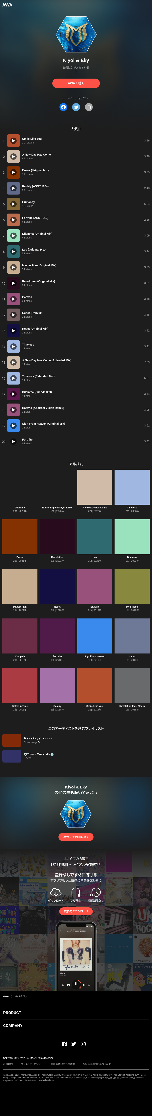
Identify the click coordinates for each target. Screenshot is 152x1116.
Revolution (57, 557)
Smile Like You (94, 706)
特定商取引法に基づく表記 (97, 1064)
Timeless (132, 507)
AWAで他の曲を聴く (76, 837)
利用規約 (8, 1064)
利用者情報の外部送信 (63, 1064)
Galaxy (57, 706)
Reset (57, 606)
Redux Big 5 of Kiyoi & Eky (57, 507)
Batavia (95, 606)
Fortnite (57, 656)
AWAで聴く (76, 83)
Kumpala (20, 656)
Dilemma (20, 507)
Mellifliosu (132, 606)
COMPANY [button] (12, 1025)
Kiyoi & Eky (21, 996)
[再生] (13, 141)
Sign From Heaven (94, 656)
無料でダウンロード (76, 911)
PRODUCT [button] (12, 1012)
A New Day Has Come (94, 507)
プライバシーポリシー (32, 1064)
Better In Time (20, 706)
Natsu (132, 656)
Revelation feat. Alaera (132, 706)
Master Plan (20, 606)
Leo (95, 557)
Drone (19, 557)
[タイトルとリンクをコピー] (89, 107)
